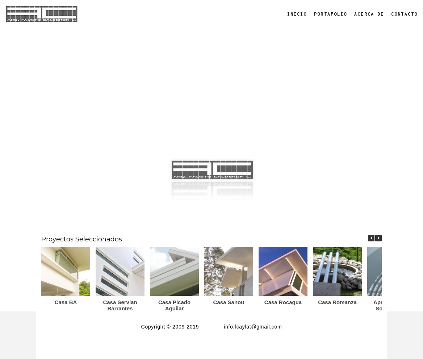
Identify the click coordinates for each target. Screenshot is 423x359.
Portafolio (330, 14)
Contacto (404, 14)
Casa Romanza (337, 302)
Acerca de (369, 14)
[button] (378, 238)
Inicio (297, 14)
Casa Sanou (228, 302)
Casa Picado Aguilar (174, 305)
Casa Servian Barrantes (120, 305)
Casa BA (66, 302)
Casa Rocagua (283, 302)
